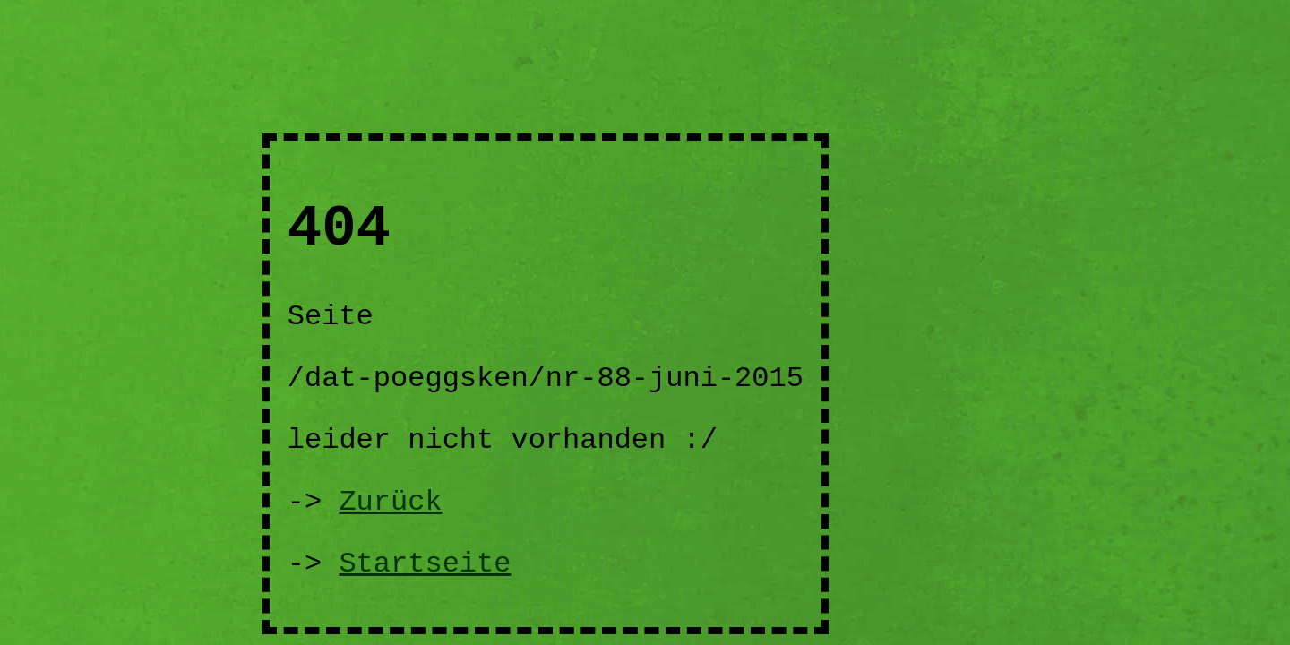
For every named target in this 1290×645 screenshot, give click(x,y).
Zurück (390, 502)
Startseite (425, 563)
